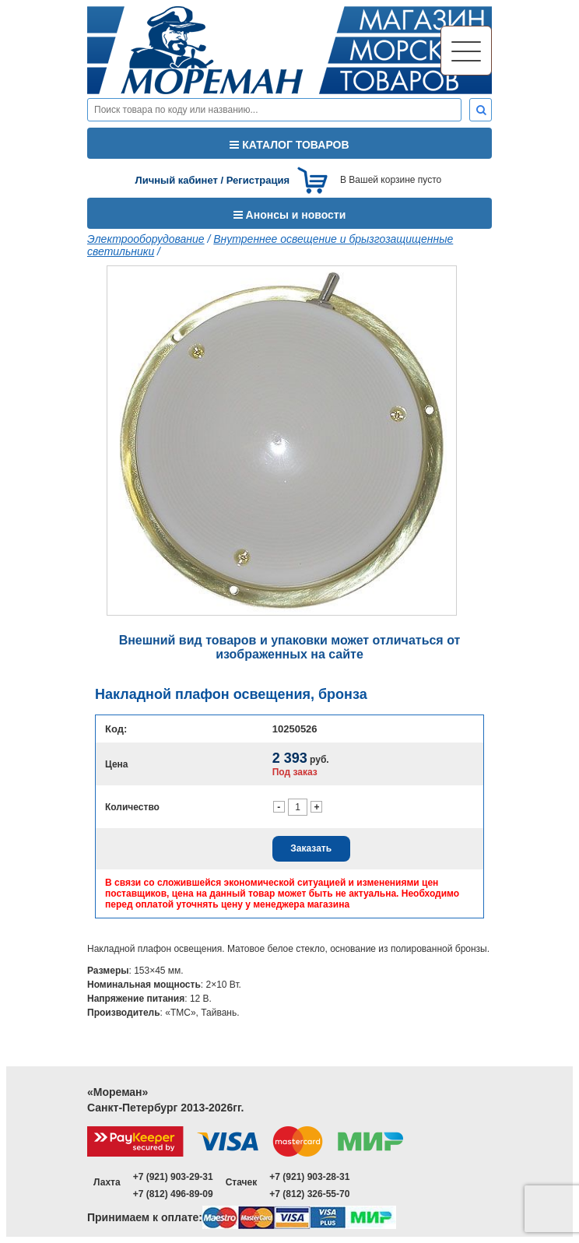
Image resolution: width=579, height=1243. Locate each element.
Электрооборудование (146, 239)
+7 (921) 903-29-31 (173, 1176)
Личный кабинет (176, 180)
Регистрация (258, 180)
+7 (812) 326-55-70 (309, 1194)
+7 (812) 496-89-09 (173, 1194)
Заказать (311, 848)
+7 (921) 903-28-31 (309, 1176)
